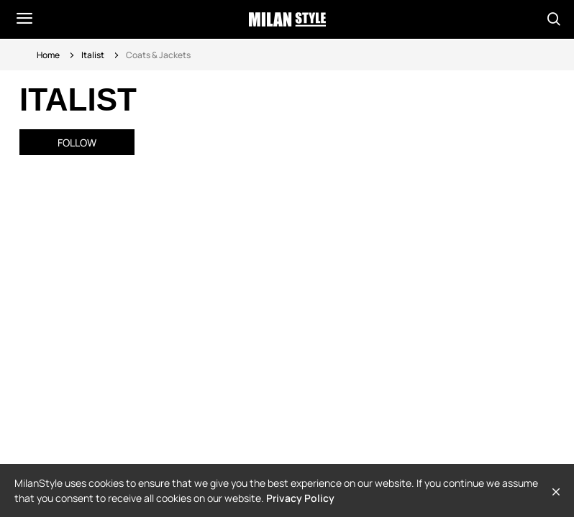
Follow (77, 142)
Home (48, 55)
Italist (92, 55)
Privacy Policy (300, 498)
